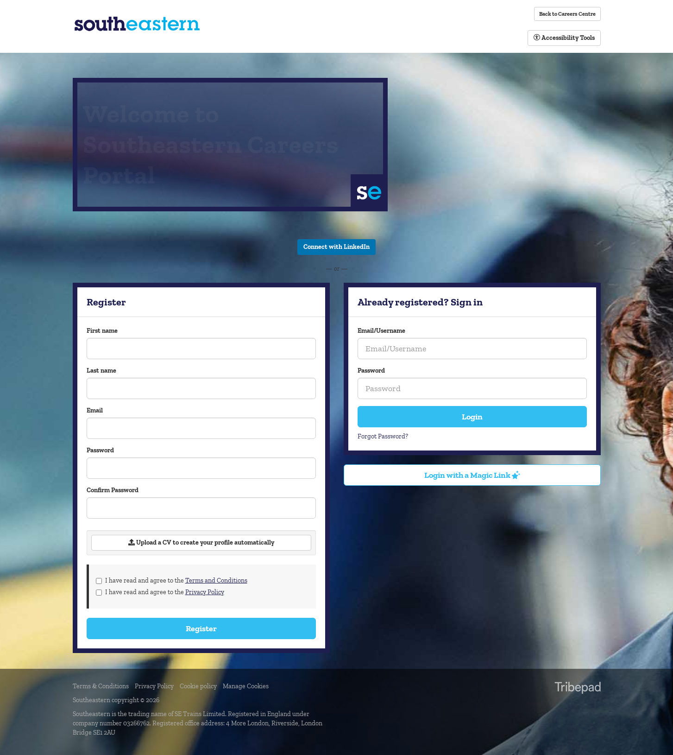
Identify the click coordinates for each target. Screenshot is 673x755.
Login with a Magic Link (472, 475)
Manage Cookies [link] (246, 686)
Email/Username (381, 331)
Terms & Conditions (101, 686)
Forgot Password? (383, 436)
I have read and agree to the (171, 580)
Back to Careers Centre (567, 14)
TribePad (577, 689)
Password (371, 370)
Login (472, 417)
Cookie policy (198, 686)
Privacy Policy (204, 592)
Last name (101, 370)
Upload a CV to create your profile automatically (201, 542)
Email (95, 410)
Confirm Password (112, 490)
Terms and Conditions (216, 580)
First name (102, 331)
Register (201, 628)
